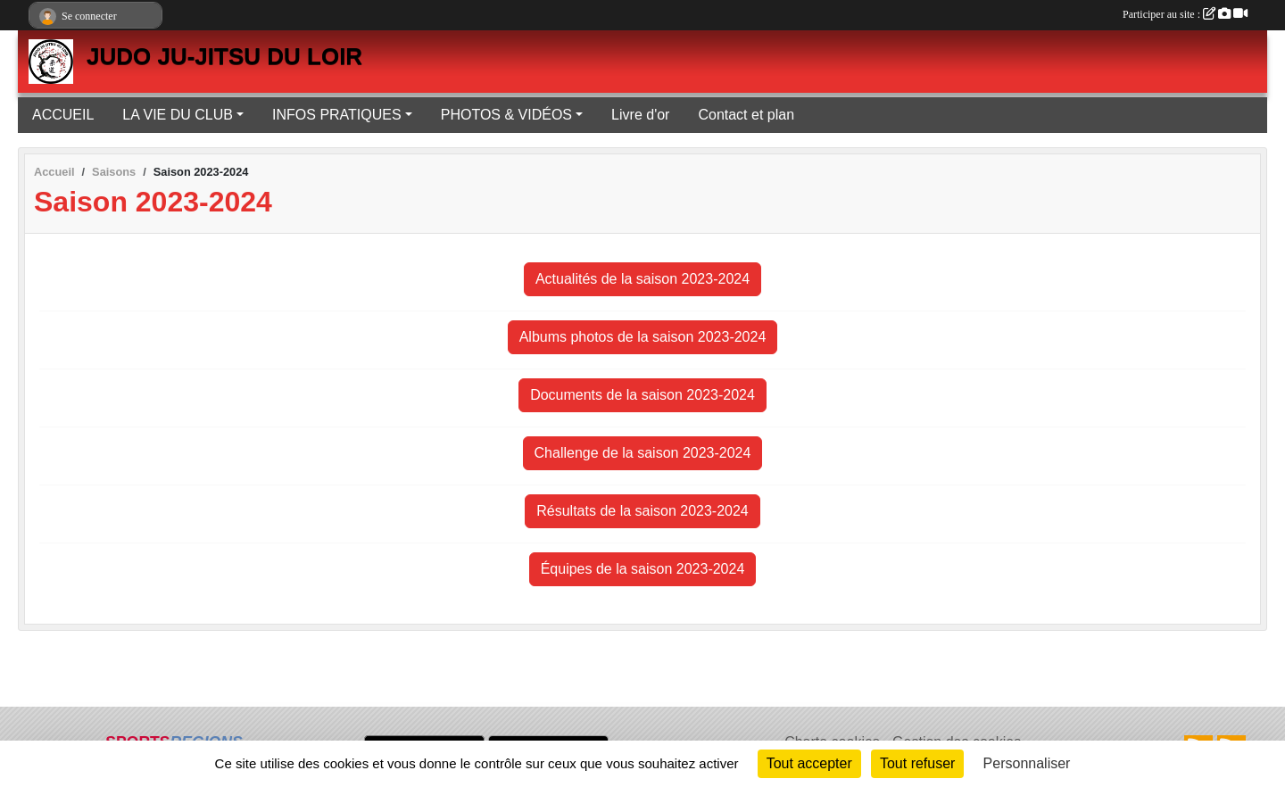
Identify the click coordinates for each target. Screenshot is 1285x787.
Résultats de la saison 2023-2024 (642, 510)
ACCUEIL (63, 114)
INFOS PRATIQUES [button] (337, 114)
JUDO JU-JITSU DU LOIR (224, 56)
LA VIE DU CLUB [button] (177, 114)
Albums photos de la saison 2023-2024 (643, 336)
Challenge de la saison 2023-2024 (643, 452)
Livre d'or (640, 114)
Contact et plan (746, 114)
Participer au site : (1185, 14)
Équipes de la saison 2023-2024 (643, 568)
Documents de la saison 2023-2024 (642, 394)
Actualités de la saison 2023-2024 (642, 278)
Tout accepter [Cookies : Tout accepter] (809, 763)
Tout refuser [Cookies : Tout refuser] (917, 763)
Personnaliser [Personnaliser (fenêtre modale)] (1027, 763)
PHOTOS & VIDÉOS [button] (506, 114)
